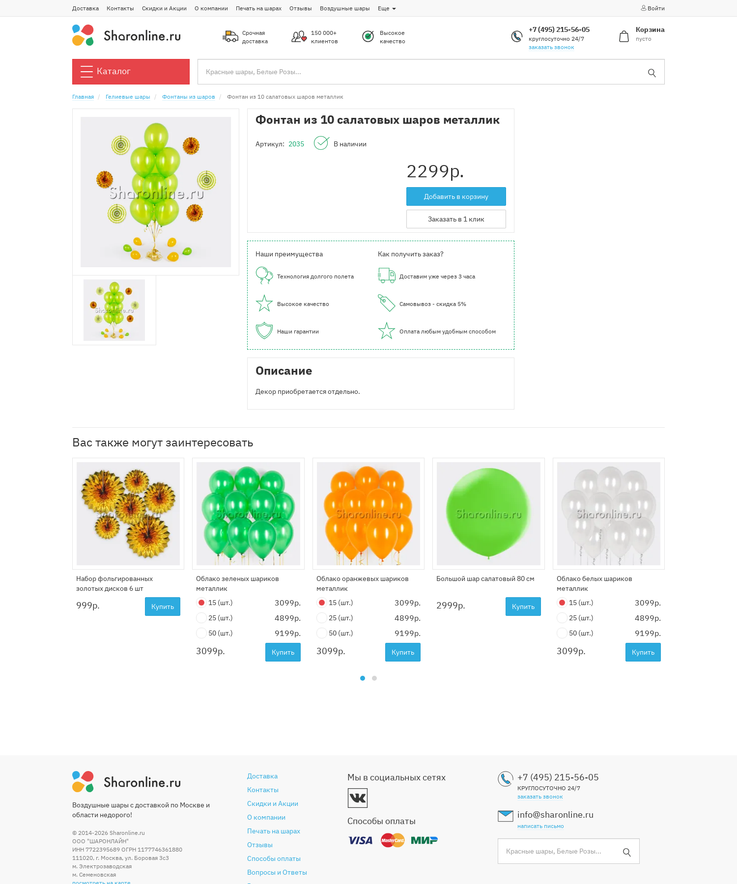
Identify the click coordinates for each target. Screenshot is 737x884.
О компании (211, 8)
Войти (652, 8)
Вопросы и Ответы (277, 872)
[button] (362, 678)
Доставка (85, 8)
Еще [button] (387, 8)
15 (214, 603)
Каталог (106, 72)
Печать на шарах (259, 8)
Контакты (120, 8)
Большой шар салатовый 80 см (485, 578)
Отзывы (300, 8)
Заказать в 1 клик (456, 219)
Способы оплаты (274, 858)
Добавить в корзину (456, 196)
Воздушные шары (345, 8)
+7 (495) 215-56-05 (559, 29)
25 (214, 618)
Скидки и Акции (164, 8)
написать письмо (540, 825)
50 (214, 633)
